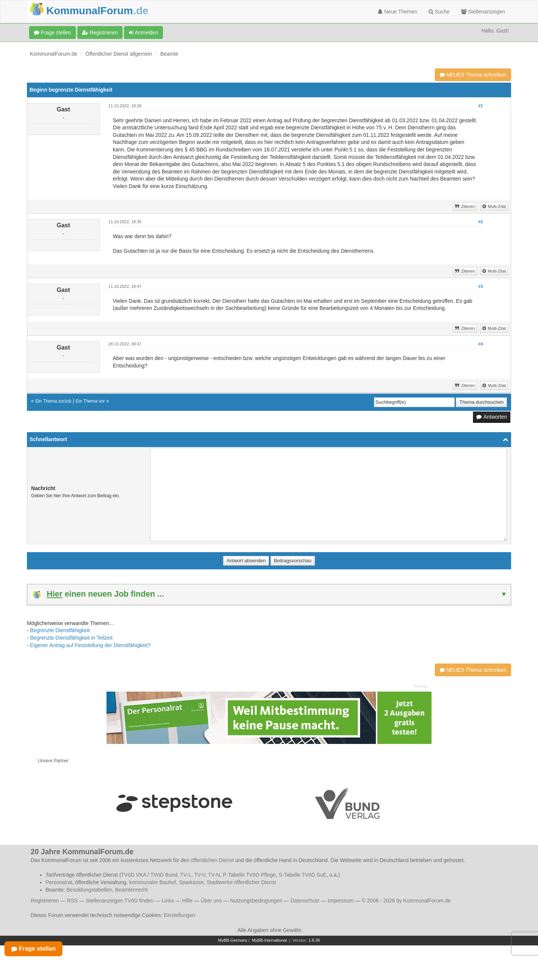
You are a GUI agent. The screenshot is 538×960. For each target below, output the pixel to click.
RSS (72, 901)
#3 (480, 286)
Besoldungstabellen (89, 890)
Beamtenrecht (131, 890)
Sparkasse (191, 882)
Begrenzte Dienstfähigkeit (60, 630)
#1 (480, 106)
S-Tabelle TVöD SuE (303, 875)
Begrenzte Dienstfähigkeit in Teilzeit (71, 638)
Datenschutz (304, 901)
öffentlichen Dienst (212, 860)
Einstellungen (179, 915)
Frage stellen (52, 33)
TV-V (199, 875)
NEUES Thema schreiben (473, 75)
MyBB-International (269, 940)
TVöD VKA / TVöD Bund (149, 875)
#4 (480, 344)
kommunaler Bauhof (152, 882)
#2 (480, 221)
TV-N (214, 875)
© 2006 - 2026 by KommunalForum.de (406, 901)
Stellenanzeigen (483, 12)
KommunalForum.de (53, 54)
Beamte (169, 54)
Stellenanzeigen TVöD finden (120, 901)
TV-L (185, 875)
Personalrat (59, 882)
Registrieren (100, 33)
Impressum (340, 901)
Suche (439, 12)
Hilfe (187, 901)
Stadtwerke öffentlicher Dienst (241, 882)
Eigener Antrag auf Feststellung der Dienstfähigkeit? (90, 645)
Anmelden (143, 33)
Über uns (211, 901)
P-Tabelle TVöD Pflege (249, 875)
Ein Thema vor (90, 401)
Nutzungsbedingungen (256, 901)
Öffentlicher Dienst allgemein (119, 54)
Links (168, 901)
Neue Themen (397, 12)
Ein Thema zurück (53, 401)
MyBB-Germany (232, 940)
